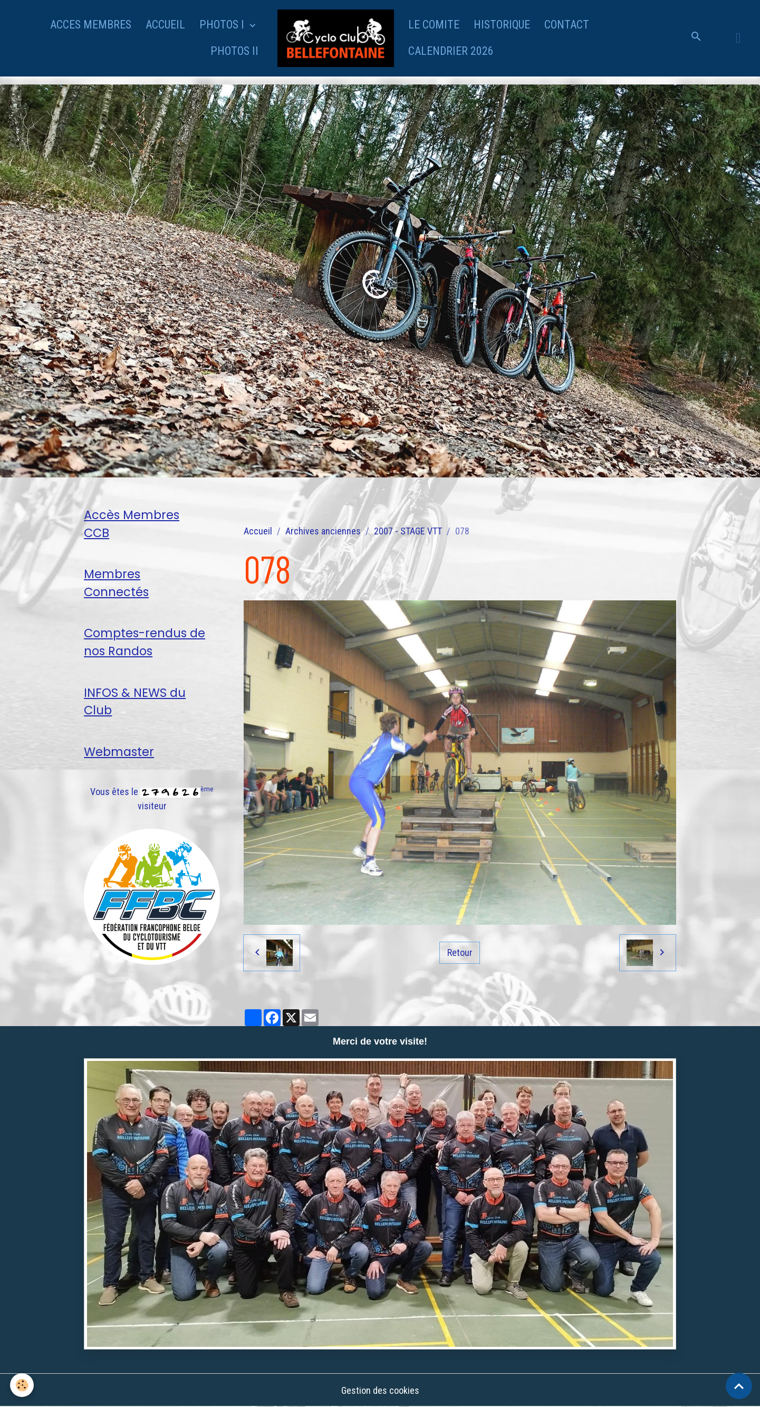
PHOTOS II (234, 51)
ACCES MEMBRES (90, 24)
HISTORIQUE (502, 24)
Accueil (258, 531)
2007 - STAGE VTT (408, 531)
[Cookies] (22, 1385)
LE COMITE (433, 24)
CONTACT (566, 24)
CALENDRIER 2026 (451, 51)
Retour (460, 952)
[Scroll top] (739, 1386)
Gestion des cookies (380, 1390)
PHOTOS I (223, 24)
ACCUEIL (165, 24)
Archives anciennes (323, 531)
